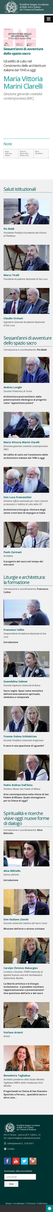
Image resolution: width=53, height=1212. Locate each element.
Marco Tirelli (11, 275)
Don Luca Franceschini (17, 497)
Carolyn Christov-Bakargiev (21, 968)
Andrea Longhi (13, 387)
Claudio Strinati (13, 318)
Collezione (42, 1203)
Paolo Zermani (13, 552)
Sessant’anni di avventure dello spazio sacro (23, 51)
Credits (11, 1148)
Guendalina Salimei (15, 681)
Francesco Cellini (14, 629)
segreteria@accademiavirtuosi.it (23, 1137)
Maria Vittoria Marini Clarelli (21, 442)
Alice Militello (12, 870)
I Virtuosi (30, 1203)
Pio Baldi (9, 228)
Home (9, 1203)
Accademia (18, 1203)
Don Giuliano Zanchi (16, 919)
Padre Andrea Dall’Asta (18, 785)
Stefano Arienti (13, 1032)
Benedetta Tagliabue (17, 1075)
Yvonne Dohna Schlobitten (20, 736)
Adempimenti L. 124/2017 (20, 1143)
